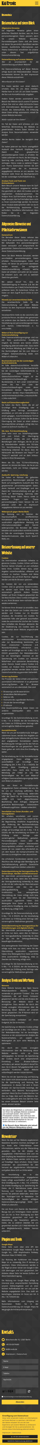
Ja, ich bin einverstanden (20, 1437)
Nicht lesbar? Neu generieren (29, 1391)
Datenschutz (22, 1354)
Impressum (10, 1354)
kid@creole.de (11, 1349)
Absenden (20, 1402)
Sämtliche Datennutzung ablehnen (20, 1441)
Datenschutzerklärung (25, 1397)
